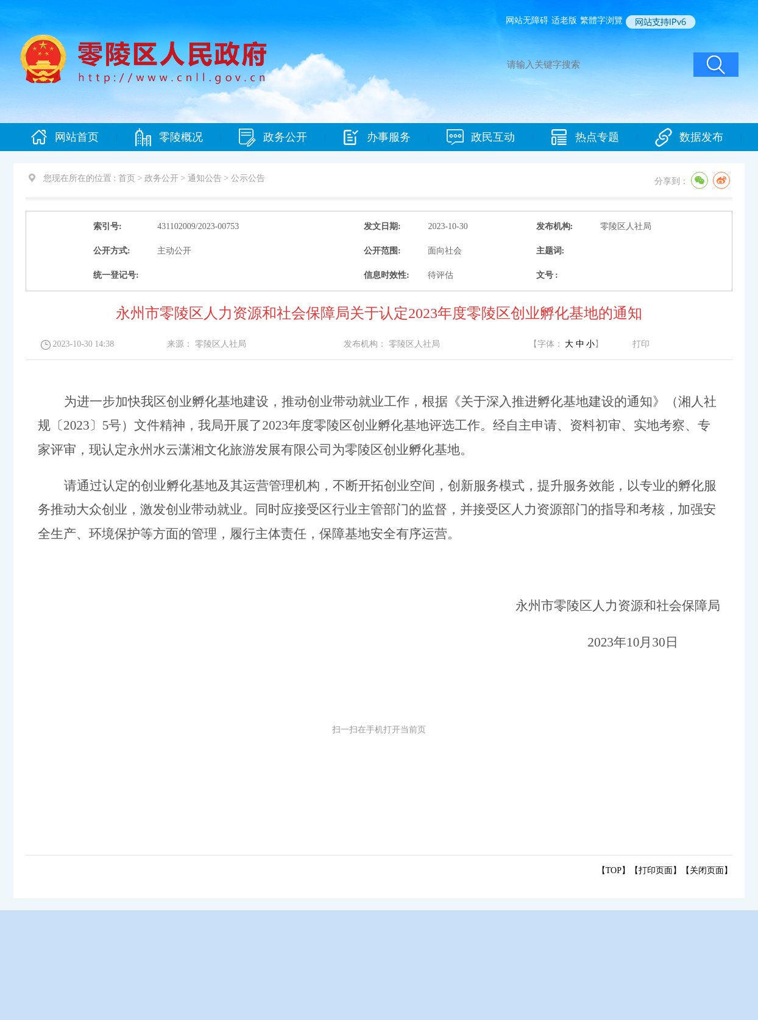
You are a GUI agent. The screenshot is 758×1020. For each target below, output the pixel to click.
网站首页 (64, 137)
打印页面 (656, 870)
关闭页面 (707, 870)
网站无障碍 (527, 20)
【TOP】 (613, 870)
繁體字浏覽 (601, 20)
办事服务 (376, 137)
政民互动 (481, 137)
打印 (641, 344)
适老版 (564, 20)
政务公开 (273, 137)
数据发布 (689, 137)
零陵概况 (169, 137)
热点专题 (585, 137)
